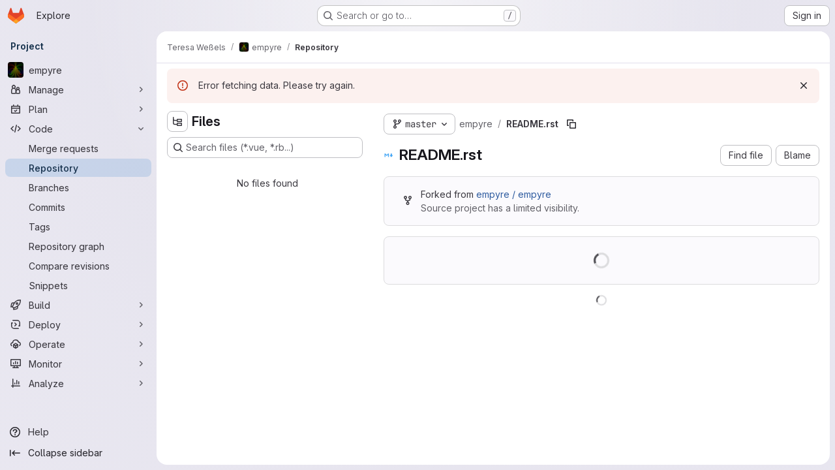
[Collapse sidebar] (78, 453)
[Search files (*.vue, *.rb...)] (265, 147)
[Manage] (78, 89)
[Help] (78, 432)
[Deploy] (78, 324)
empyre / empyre (513, 194)
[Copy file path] (571, 124)
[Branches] (78, 187)
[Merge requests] (78, 148)
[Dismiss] (804, 85)
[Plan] (78, 109)
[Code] (78, 128)
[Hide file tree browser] (177, 121)
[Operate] (78, 344)
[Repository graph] (78, 246)
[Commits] (78, 207)
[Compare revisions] (78, 266)
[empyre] (78, 70)
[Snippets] (78, 285)
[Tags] (78, 226)
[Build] (78, 305)
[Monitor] (78, 363)
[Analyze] (78, 383)
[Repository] (78, 168)
